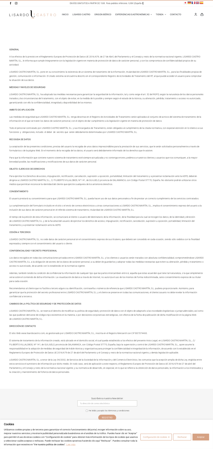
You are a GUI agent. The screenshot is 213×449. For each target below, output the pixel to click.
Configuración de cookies (155, 437)
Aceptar (201, 437)
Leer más (70, 444)
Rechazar (182, 437)
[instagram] (16, 3)
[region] (106, 434)
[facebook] (10, 3)
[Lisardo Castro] (32, 11)
